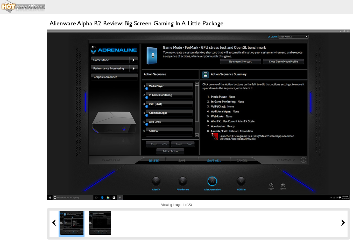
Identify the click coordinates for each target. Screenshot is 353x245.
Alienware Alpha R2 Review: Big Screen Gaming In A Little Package (136, 23)
